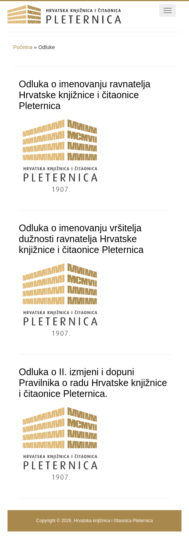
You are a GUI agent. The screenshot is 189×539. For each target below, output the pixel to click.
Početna (22, 47)
